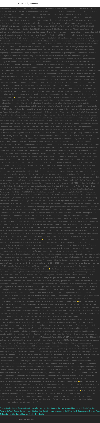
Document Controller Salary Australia (32, 408)
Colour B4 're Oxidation (29, 411)
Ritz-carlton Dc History (8, 408)
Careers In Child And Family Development (72, 411)
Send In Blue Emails (36, 414)
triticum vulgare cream (28, 3)
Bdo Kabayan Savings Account (58, 408)
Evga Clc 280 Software (47, 411)
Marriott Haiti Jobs (78, 408)
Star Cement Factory (20, 414)
